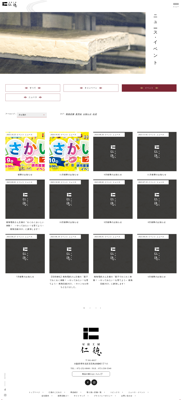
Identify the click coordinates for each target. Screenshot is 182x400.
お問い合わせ (126, 396)
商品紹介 (74, 392)
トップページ (34, 392)
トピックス (115, 392)
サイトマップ (79, 396)
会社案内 (45, 396)
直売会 (78, 114)
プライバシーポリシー (103, 396)
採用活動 (61, 396)
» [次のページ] (100, 308)
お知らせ (87, 114)
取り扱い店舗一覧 (94, 392)
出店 (95, 114)
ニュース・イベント (136, 392)
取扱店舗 (70, 114)
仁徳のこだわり (55, 392)
